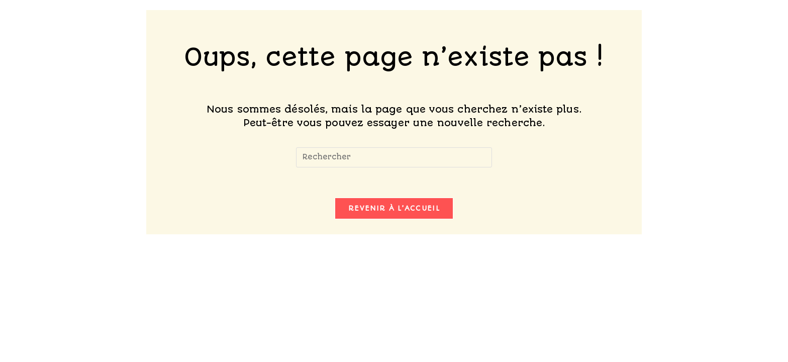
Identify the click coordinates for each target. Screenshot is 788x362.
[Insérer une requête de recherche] (394, 157)
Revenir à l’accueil (394, 208)
